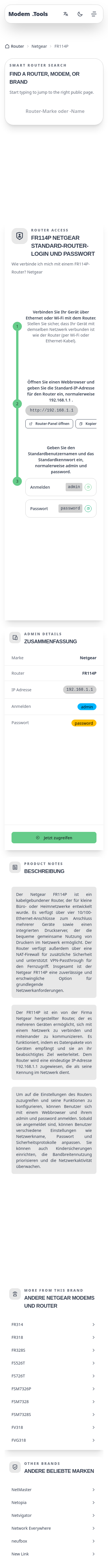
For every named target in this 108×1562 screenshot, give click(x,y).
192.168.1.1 (27, 1066)
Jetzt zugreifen (54, 837)
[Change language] (65, 14)
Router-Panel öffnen (49, 423)
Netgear (39, 46)
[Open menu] (94, 14)
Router (14, 46)
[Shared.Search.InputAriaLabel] (54, 111)
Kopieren (90, 423)
